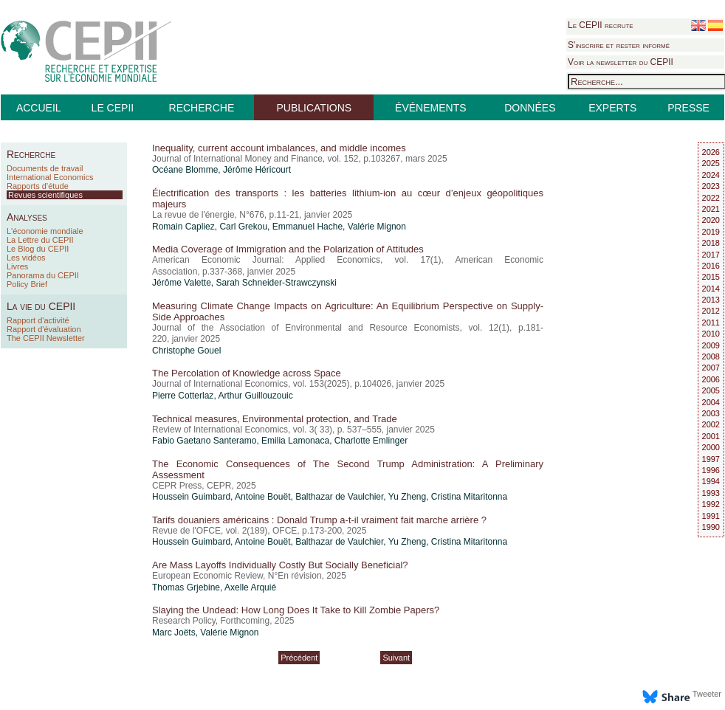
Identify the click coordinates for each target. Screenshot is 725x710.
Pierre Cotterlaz (182, 395)
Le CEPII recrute (600, 25)
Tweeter (707, 693)
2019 (711, 231)
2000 (711, 447)
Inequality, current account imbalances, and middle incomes (279, 148)
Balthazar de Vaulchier (339, 497)
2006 (711, 379)
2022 (711, 197)
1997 (711, 459)
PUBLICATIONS (313, 108)
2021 (711, 208)
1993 (711, 493)
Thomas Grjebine (186, 587)
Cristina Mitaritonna (469, 497)
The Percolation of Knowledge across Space (246, 373)
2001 (711, 436)
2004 (711, 402)
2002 (711, 424)
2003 (711, 413)
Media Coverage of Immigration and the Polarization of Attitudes (288, 249)
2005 (711, 390)
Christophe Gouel (186, 350)
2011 (711, 322)
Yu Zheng (407, 497)
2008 (711, 356)
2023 (711, 186)
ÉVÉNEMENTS (430, 108)
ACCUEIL (38, 108)
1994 (711, 481)
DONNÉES (529, 108)
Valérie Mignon (377, 226)
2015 (711, 276)
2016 (711, 265)
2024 (711, 174)
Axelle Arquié (250, 587)
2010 (711, 333)
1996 (711, 470)
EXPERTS (612, 108)
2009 (711, 345)
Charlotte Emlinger (371, 440)
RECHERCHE (202, 108)
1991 (711, 515)
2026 (711, 152)
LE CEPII (113, 108)
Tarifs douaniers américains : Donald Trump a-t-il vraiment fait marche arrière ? (319, 519)
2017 (711, 254)
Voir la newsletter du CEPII (620, 62)
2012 (711, 310)
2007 (711, 367)
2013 (711, 299)
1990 (711, 527)
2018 (711, 242)
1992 (711, 504)
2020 (711, 220)
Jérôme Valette (181, 283)
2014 (711, 288)
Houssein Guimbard (191, 497)
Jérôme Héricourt (257, 170)
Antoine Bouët (262, 497)
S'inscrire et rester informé (619, 45)
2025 (711, 163)
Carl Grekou (243, 226)
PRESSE (688, 108)
